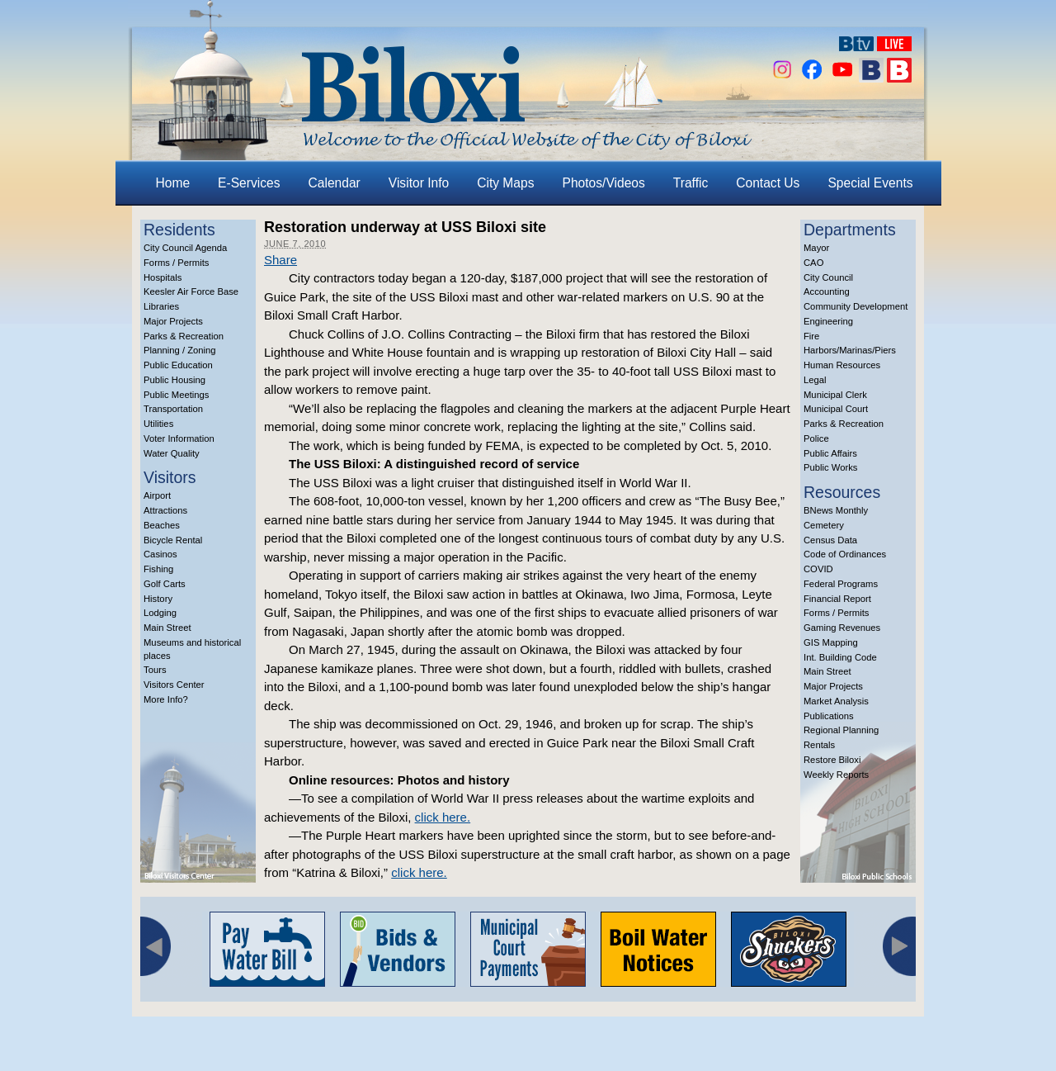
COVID (818, 569)
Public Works (830, 467)
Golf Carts (165, 584)
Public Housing (174, 380)
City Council (828, 277)
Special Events (869, 183)
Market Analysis (836, 701)
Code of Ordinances (845, 554)
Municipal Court (836, 409)
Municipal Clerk (835, 395)
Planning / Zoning (180, 350)
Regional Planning (841, 730)
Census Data (830, 540)
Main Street (167, 628)
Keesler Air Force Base (191, 291)
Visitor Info (419, 183)
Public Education (178, 365)
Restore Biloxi (832, 760)
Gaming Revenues (842, 628)
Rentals (819, 745)
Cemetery (824, 525)
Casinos (160, 554)
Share (280, 260)
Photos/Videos (604, 183)
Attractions (165, 510)
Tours (155, 670)
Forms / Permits (176, 263)
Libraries (161, 306)
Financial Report (837, 599)
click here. (443, 817)
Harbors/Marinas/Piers (850, 350)
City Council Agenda (185, 248)
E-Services (249, 183)
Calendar (335, 183)
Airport (157, 495)
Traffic (690, 183)
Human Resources (842, 365)
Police (816, 438)
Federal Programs (841, 584)
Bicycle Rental (173, 540)
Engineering (828, 321)
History (158, 599)
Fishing (158, 569)
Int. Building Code (840, 657)
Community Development (856, 306)
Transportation (173, 409)
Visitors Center (174, 685)
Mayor (816, 248)
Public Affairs (830, 453)
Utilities (158, 424)
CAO (813, 263)
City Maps (505, 183)
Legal (815, 380)
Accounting (827, 291)
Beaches (162, 525)
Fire (811, 336)
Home (173, 183)
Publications (829, 716)
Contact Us (767, 183)
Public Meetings (176, 395)
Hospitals (163, 277)
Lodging (160, 613)
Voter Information (179, 438)
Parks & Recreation (184, 336)
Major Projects (173, 321)
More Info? (166, 699)
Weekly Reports (836, 775)
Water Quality (172, 453)
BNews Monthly (836, 510)
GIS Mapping (831, 642)
